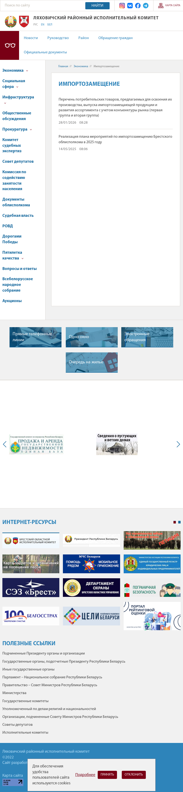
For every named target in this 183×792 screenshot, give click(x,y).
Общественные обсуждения (16, 116)
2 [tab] (179, 522)
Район (83, 38)
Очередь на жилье (86, 362)
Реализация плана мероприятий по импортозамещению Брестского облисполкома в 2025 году (115, 139)
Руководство (58, 38)
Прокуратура (17, 129)
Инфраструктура (18, 99)
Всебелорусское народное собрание (17, 285)
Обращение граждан (115, 38)
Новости (31, 38)
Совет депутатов (18, 162)
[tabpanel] (91, 583)
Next (177, 444)
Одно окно (79, 337)
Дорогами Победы (11, 239)
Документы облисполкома (16, 202)
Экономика (15, 71)
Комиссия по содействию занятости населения (14, 180)
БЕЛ (49, 24)
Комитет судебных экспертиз (11, 145)
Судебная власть (18, 216)
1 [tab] (174, 522)
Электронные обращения (136, 337)
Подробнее (85, 775)
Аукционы (12, 301)
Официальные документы (45, 52)
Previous (6, 444)
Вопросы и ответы (19, 269)
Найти (97, 6)
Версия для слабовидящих (9, 45)
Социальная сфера (13, 84)
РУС (35, 24)
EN (42, 24)
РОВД (7, 226)
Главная (63, 66)
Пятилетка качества (13, 255)
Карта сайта (172, 5)
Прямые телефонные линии (32, 337)
